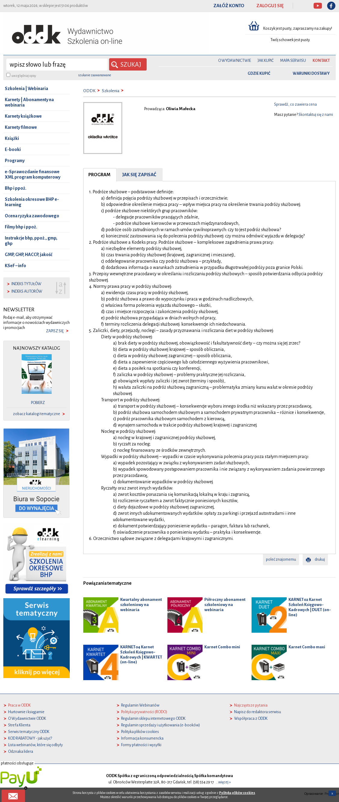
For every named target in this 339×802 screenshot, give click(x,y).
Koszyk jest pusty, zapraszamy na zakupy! (298, 28)
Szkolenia (110, 91)
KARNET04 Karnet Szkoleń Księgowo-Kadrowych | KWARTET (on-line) (141, 654)
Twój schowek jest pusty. (290, 40)
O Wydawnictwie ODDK (27, 718)
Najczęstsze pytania (250, 705)
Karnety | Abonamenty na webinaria (29, 102)
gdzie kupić (259, 73)
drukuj (320, 559)
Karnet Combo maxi (307, 647)
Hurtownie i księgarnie (26, 712)
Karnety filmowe (21, 127)
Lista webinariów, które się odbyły (35, 745)
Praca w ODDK (19, 705)
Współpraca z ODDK (250, 718)
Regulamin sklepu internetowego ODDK (153, 718)
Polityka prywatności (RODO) (144, 712)
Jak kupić (265, 61)
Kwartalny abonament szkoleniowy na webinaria (141, 604)
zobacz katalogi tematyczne (36, 414)
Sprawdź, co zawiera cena (295, 104)
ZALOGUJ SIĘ (270, 5)
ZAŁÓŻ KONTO (228, 5)
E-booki (13, 149)
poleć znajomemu (281, 559)
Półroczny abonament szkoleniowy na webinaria (225, 604)
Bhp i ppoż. (15, 188)
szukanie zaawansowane (94, 75)
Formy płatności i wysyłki (141, 745)
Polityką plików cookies (237, 792)
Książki (12, 138)
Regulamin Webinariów (140, 705)
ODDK (89, 91)
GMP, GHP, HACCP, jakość (28, 254)
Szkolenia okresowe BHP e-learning (32, 202)
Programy (15, 160)
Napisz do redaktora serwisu (257, 712)
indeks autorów (26, 291)
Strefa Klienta (19, 725)
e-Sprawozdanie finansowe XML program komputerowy (32, 174)
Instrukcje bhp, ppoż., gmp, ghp (31, 241)
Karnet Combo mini (222, 647)
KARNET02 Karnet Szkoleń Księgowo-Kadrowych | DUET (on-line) (310, 607)
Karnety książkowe (23, 116)
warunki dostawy (311, 73)
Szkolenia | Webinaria (26, 88)
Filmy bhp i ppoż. (21, 227)
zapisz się (55, 331)
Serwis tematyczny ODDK (28, 731)
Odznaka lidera (20, 751)
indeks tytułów (26, 284)
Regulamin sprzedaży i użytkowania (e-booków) (160, 725)
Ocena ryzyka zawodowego (32, 215)
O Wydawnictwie (234, 61)
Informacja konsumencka (142, 738)
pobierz (38, 403)
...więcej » (223, 782)
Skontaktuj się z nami (315, 115)
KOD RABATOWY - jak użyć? (30, 738)
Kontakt (321, 61)
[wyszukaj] (57, 65)
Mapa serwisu (293, 61)
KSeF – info (15, 265)
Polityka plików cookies (140, 731)
